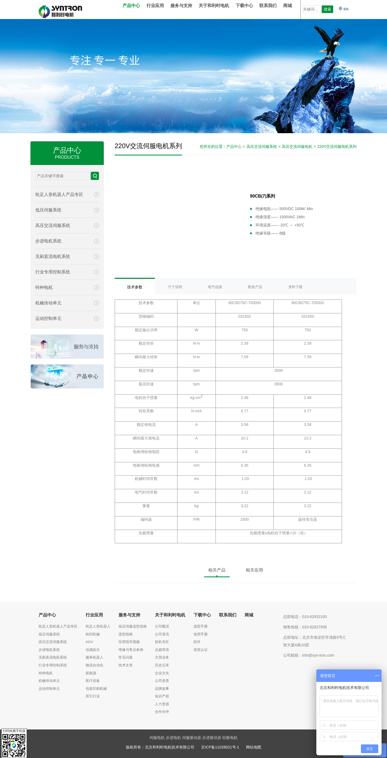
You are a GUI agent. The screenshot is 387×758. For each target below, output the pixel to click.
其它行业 (93, 696)
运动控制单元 (49, 689)
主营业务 (162, 657)
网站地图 (253, 747)
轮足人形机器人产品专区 (58, 626)
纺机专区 (162, 642)
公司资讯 (162, 634)
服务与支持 (189, 9)
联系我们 (276, 9)
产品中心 (139, 9)
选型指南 (125, 634)
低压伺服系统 (49, 634)
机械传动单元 (49, 681)
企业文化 (162, 673)
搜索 (327, 9)
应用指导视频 (129, 642)
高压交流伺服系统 (261, 146)
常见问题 (125, 657)
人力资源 (162, 704)
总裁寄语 (162, 650)
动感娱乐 (93, 650)
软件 (197, 642)
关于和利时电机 (222, 9)
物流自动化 (94, 665)
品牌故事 (162, 689)
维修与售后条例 (130, 650)
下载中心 (252, 9)
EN (343, 9)
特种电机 (46, 673)
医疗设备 (93, 681)
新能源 (91, 673)
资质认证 (201, 650)
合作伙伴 (162, 712)
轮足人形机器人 (98, 626)
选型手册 (201, 626)
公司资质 (162, 681)
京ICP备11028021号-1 (220, 747)
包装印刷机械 (96, 689)
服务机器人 (94, 657)
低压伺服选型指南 (132, 626)
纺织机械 (93, 634)
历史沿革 (162, 665)
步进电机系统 (49, 650)
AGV (89, 642)
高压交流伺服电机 (297, 146)
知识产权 (162, 696)
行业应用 (163, 9)
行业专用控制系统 (53, 665)
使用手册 (201, 634)
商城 (295, 9)
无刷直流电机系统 (53, 657)
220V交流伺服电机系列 (337, 146)
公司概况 (162, 626)
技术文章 (125, 665)
